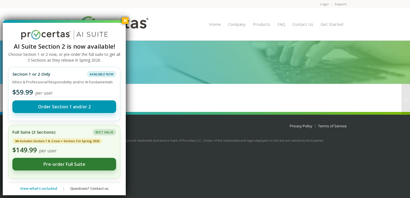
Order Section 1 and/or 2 (64, 107)
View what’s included (38, 188)
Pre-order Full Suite (64, 164)
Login (324, 4)
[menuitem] (215, 24)
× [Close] (125, 20)
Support (341, 4)
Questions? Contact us (89, 188)
